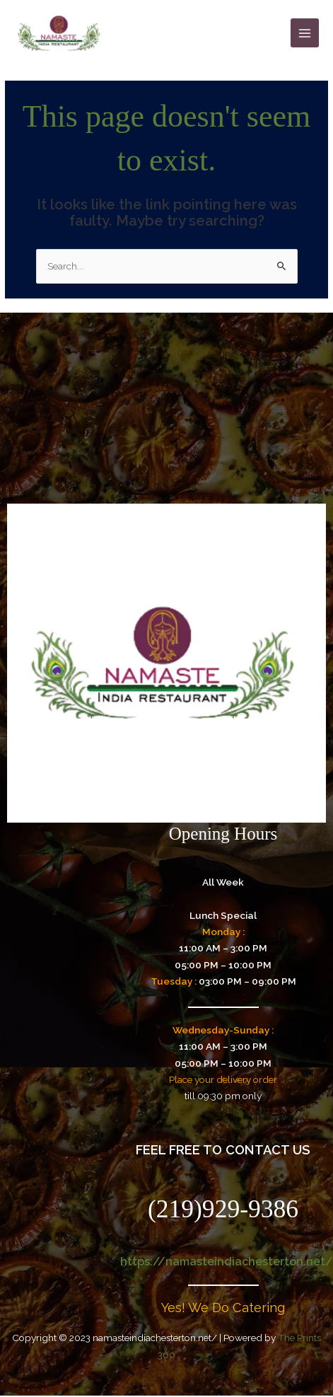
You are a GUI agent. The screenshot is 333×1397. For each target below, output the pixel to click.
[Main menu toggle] (305, 32)
